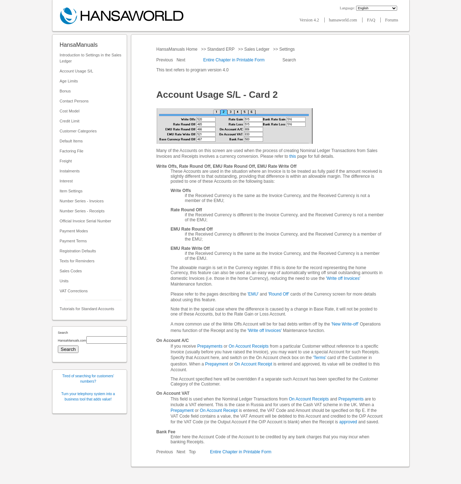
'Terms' (319, 357)
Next (182, 59)
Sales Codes (71, 271)
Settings (287, 49)
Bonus (65, 91)
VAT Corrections (74, 291)
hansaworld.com (343, 19)
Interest (66, 181)
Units (64, 281)
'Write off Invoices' (343, 278)
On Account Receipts (249, 346)
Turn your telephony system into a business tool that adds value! (88, 396)
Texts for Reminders (77, 261)
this (292, 156)
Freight (66, 161)
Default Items (71, 141)
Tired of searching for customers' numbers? (88, 378)
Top (192, 451)
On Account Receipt (253, 364)
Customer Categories (78, 131)
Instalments (70, 171)
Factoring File (71, 151)
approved (348, 421)
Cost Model (70, 111)
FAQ (371, 19)
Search (289, 59)
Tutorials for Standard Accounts (87, 309)
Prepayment (216, 364)
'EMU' (252, 294)
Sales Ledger (256, 49)
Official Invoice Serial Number (85, 221)
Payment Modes (74, 231)
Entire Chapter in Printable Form (233, 59)
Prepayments (210, 346)
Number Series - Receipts (82, 211)
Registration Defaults (78, 251)
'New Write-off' (345, 324)
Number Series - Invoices (82, 201)
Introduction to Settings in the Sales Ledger (90, 58)
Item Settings (71, 191)
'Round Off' (278, 294)
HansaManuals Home (177, 49)
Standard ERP (220, 49)
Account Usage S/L (76, 71)
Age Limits (69, 81)
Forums (391, 19)
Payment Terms (73, 241)
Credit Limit (70, 121)
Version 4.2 (309, 19)
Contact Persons (74, 101)
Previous (165, 59)
